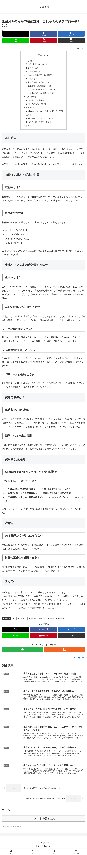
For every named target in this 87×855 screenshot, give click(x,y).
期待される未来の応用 (36, 107)
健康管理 (32, 622)
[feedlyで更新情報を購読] (22, 654)
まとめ (27, 130)
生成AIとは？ (32, 80)
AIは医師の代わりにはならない (40, 122)
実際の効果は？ (31, 99)
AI (14, 622)
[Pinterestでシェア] (43, 40)
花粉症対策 (60, 622)
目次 (40, 55)
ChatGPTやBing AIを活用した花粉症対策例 (45, 114)
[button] (71, 40)
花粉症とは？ (32, 68)
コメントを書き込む (43, 824)
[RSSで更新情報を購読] (64, 654)
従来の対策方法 (33, 72)
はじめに (28, 61)
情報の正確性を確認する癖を (39, 126)
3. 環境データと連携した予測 (41, 95)
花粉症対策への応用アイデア (39, 84)
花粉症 (51, 622)
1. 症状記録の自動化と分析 (40, 88)
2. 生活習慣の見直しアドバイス (42, 91)
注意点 (27, 118)
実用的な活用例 (31, 110)
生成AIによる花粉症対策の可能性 (39, 76)
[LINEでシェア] (15, 40)
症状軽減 (42, 622)
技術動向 (6, 622)
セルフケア (22, 622)
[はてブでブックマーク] (71, 34)
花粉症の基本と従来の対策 (36, 65)
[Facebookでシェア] (43, 34)
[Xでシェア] (15, 34)
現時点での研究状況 (35, 103)
